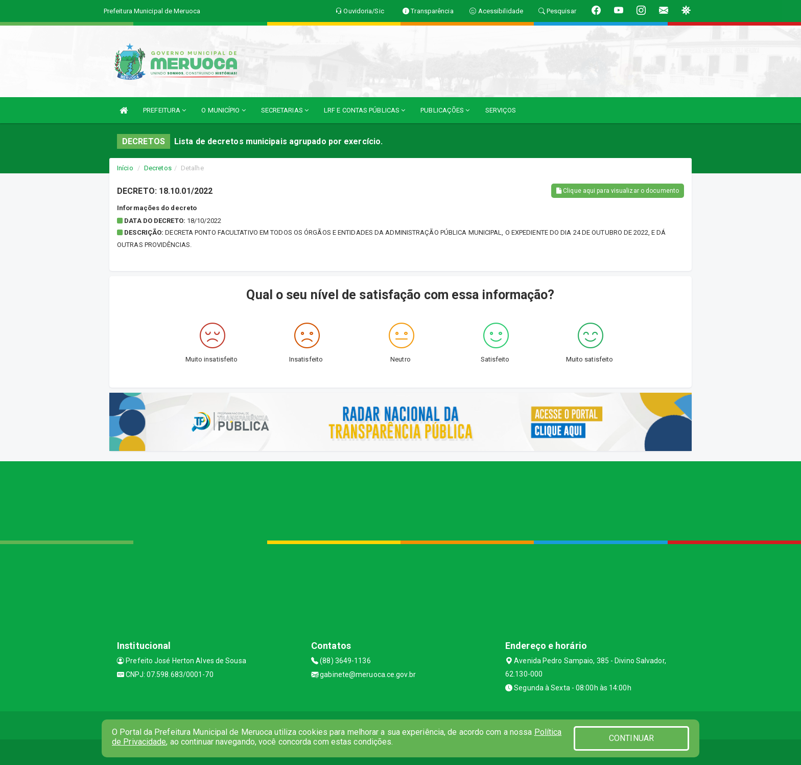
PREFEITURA (164, 110)
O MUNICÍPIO (223, 110)
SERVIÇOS (500, 110)
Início (125, 168)
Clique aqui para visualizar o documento (617, 190)
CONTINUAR (631, 738)
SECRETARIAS (285, 110)
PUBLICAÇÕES (444, 110)
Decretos (158, 168)
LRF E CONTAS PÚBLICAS (364, 110)
